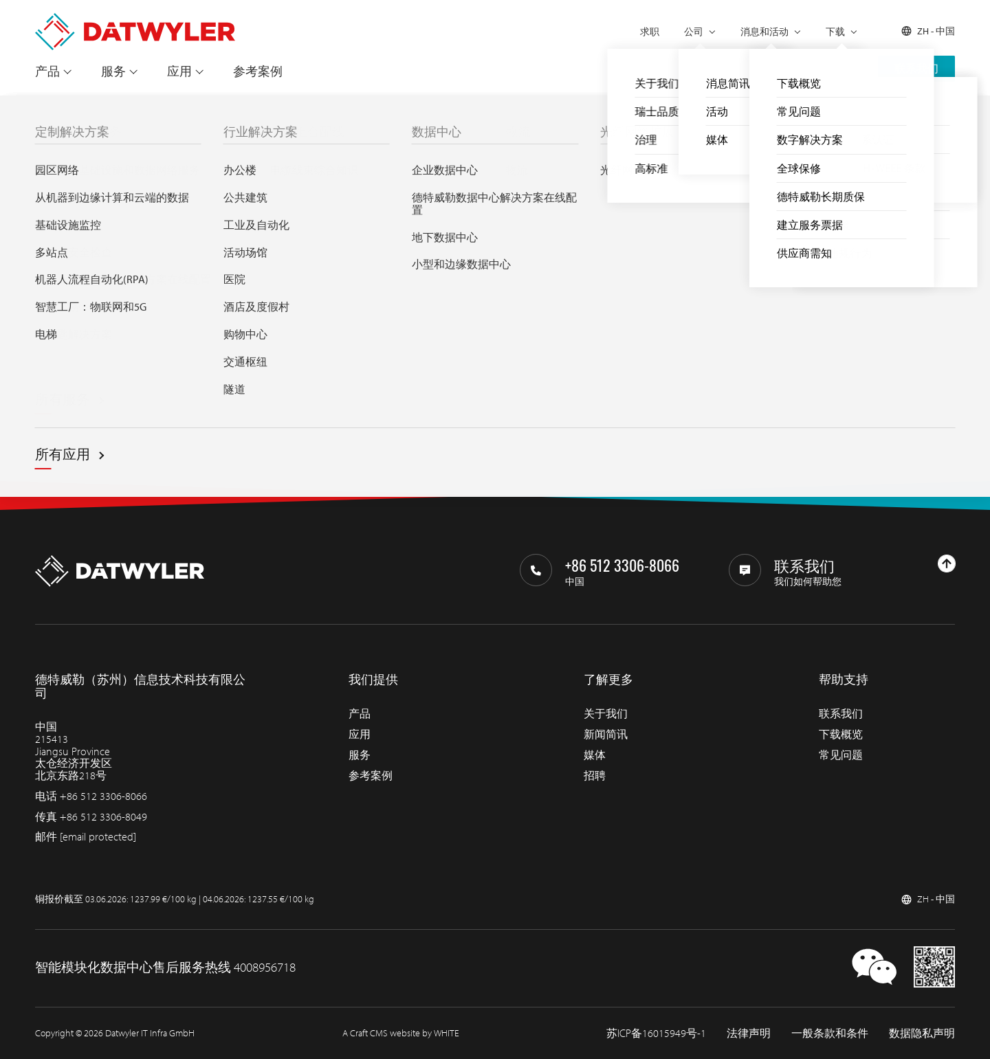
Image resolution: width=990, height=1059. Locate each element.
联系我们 (916, 68)
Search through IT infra (368, 348)
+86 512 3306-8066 (103, 796)
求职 (649, 31)
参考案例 (258, 71)
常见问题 (841, 754)
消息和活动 (764, 31)
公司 (693, 31)
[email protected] (98, 836)
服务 (113, 71)
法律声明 (749, 1033)
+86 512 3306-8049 (103, 816)
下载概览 (841, 734)
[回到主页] (135, 19)
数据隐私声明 (922, 1033)
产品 (47, 71)
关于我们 (606, 713)
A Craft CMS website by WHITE (400, 1033)
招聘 (595, 775)
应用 (179, 71)
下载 (835, 31)
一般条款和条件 (829, 1033)
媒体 (595, 754)
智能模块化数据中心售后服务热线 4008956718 (165, 967)
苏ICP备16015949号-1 (656, 1033)
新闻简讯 (606, 734)
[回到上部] (946, 563)
